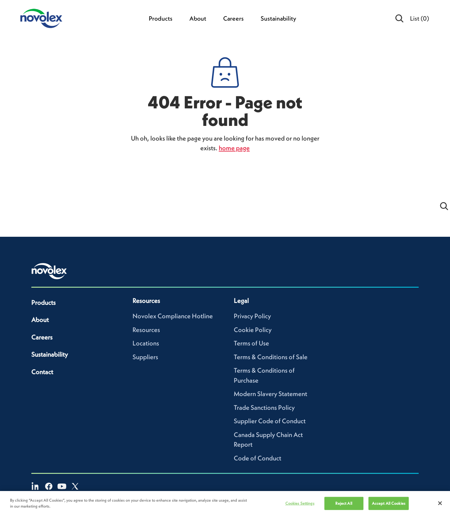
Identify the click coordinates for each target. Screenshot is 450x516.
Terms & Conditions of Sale (271, 357)
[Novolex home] (49, 271)
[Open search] (399, 18)
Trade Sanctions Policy (264, 407)
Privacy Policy (252, 316)
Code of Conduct (257, 458)
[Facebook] (48, 486)
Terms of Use (251, 343)
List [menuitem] (419, 18)
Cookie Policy (253, 329)
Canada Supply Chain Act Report (268, 439)
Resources (146, 329)
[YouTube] (62, 486)
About (197, 18)
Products (160, 18)
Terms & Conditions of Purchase (264, 375)
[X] (75, 486)
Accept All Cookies (388, 505)
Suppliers (145, 357)
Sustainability (278, 18)
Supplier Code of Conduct (270, 421)
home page (234, 148)
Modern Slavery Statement (270, 393)
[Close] (440, 505)
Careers (233, 18)
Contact (42, 372)
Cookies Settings (299, 505)
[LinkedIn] (35, 486)
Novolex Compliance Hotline (172, 316)
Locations (145, 343)
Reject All (343, 505)
